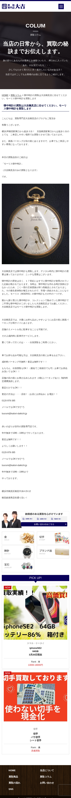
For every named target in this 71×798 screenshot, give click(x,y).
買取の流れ (14, 782)
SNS (11, 789)
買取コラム (16, 95)
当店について (47, 770)
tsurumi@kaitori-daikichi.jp (14, 413)
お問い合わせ (47, 782)
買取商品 (13, 776)
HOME (5, 95)
